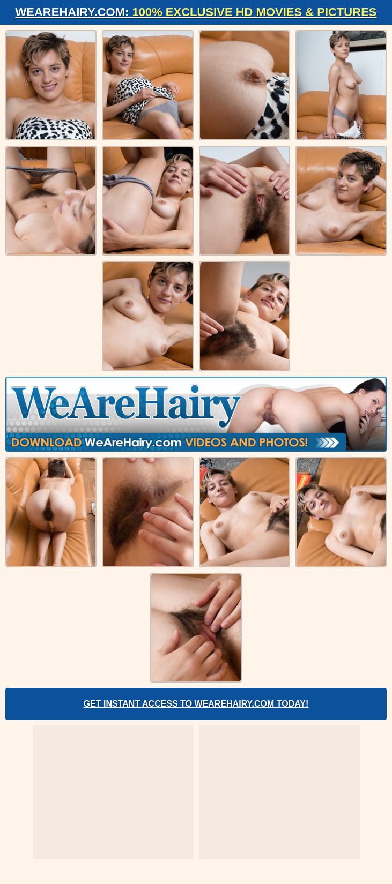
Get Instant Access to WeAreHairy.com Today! (196, 703)
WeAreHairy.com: (196, 12)
